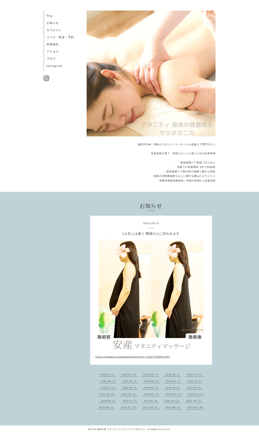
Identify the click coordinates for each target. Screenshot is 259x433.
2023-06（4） (151, 407)
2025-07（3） (195, 374)
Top (49, 15)
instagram (54, 66)
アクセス (53, 51)
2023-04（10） (196, 407)
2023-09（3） (194, 400)
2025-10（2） (129, 374)
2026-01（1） (107, 374)
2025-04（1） (152, 381)
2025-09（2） (151, 374)
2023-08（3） (107, 407)
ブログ (51, 58)
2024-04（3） (152, 394)
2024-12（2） (109, 387)
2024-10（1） (130, 387)
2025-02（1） (173, 381)
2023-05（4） (173, 407)
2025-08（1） (173, 374)
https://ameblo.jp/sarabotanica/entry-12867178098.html (133, 356)
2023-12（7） (130, 400)
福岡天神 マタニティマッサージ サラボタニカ (121, 429)
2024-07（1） (194, 387)
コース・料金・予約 (60, 37)
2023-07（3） (129, 407)
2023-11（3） (151, 400)
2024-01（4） (109, 400)
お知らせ (53, 23)
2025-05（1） (130, 381)
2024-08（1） (173, 387)
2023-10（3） (172, 400)
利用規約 (53, 44)
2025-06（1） (109, 381)
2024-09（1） (151, 387)
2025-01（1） (195, 381)
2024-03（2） (174, 394)
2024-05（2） (129, 394)
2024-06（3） (107, 394)
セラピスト (54, 30)
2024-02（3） (196, 394)
